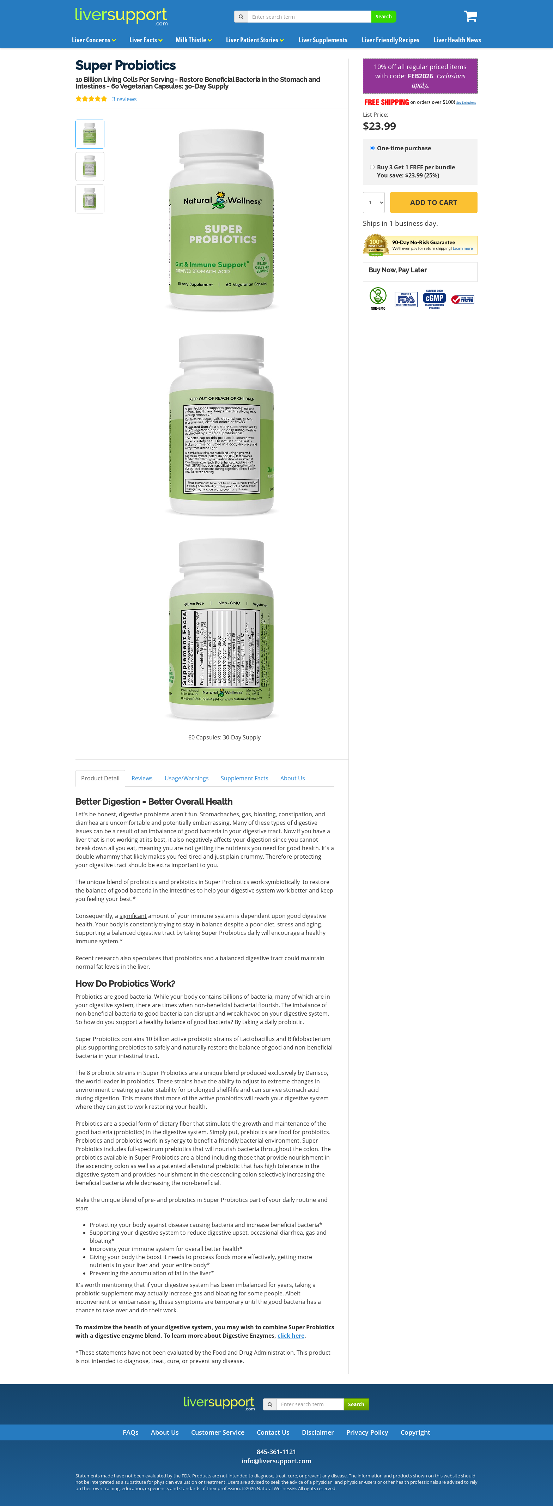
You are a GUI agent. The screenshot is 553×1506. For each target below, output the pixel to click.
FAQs (131, 1432)
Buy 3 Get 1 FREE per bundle (420, 171)
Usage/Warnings (187, 778)
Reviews (142, 778)
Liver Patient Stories (255, 39)
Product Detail (100, 778)
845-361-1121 (276, 1451)
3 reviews (106, 99)
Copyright (415, 1432)
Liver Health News (457, 39)
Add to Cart (433, 202)
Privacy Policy (367, 1432)
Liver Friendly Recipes (390, 39)
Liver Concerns (94, 39)
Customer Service (217, 1432)
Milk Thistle (194, 39)
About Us (292, 778)
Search (384, 16)
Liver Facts (146, 39)
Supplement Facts (244, 778)
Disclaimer (318, 1432)
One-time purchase (400, 148)
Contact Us (273, 1432)
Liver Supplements (323, 39)
